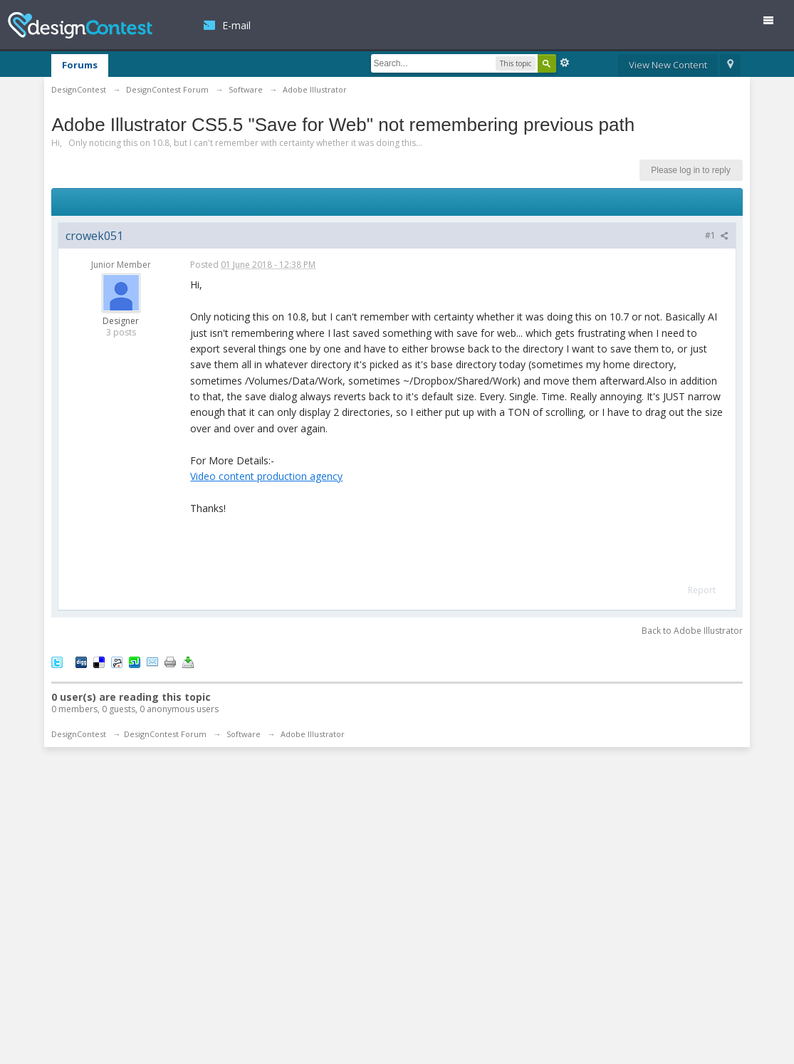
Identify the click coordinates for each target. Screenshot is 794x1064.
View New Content (668, 64)
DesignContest (80, 25)
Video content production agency (266, 476)
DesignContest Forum (165, 734)
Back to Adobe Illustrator (692, 631)
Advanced (564, 62)
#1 (716, 235)
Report (702, 590)
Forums (80, 64)
